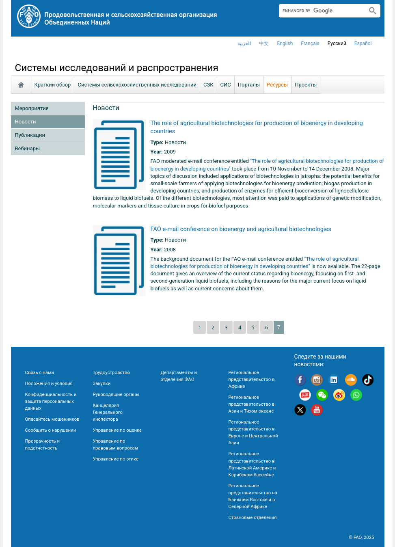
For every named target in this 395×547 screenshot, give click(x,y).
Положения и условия (49, 383)
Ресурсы (277, 85)
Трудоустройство (111, 372)
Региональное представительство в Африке (252, 379)
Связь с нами (39, 372)
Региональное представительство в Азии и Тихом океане (252, 404)
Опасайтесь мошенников (52, 419)
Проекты (306, 85)
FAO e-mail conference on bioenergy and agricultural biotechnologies (241, 229)
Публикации (30, 135)
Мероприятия (32, 108)
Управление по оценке (117, 430)
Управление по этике (116, 459)
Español (363, 43)
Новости (25, 122)
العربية (244, 43)
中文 (264, 43)
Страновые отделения (253, 517)
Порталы (249, 85)
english (285, 43)
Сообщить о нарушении (50, 430)
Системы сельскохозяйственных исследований (137, 85)
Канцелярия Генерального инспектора (108, 412)
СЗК (208, 85)
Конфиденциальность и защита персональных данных (51, 401)
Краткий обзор (53, 85)
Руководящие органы (116, 394)
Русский (337, 43)
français (310, 43)
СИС (225, 85)
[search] (320, 10)
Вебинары (27, 148)
